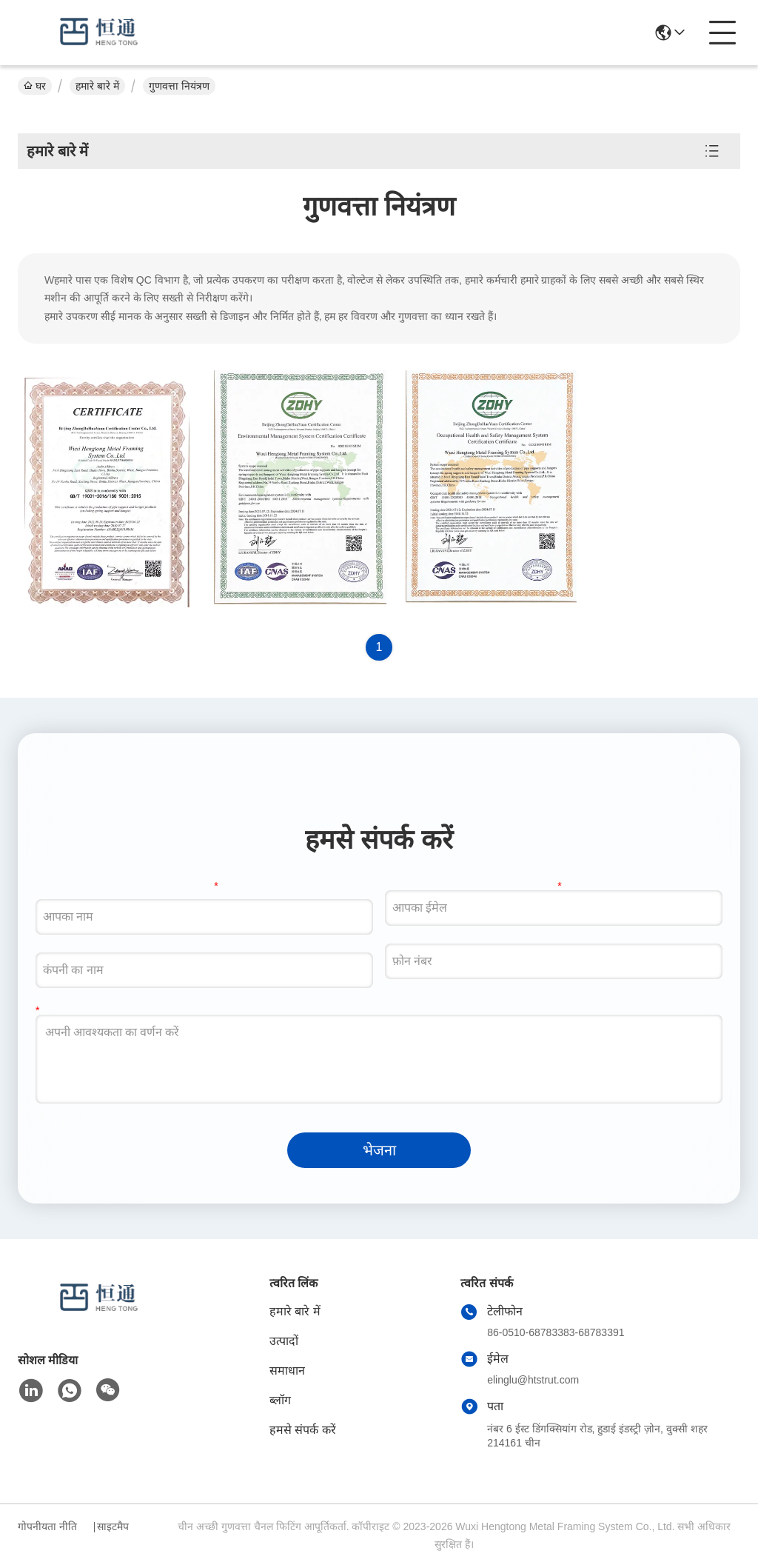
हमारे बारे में (97, 86)
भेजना (379, 1150)
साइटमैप (113, 1526)
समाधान (287, 1370)
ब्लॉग (280, 1400)
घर (35, 86)
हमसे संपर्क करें (302, 1430)
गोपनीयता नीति (47, 1526)
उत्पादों (283, 1341)
